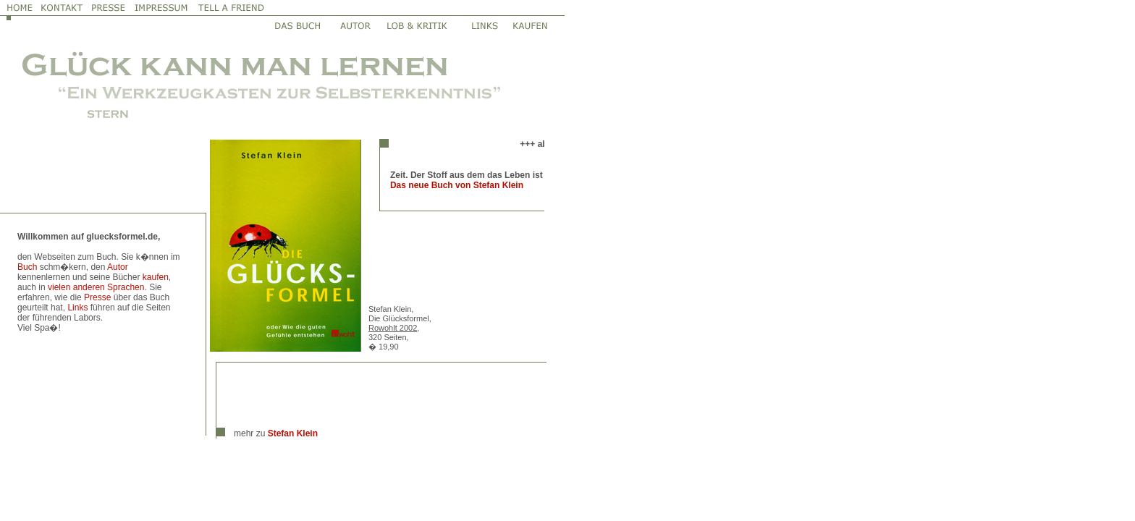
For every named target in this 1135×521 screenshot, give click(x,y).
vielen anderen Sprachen (96, 287)
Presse (97, 297)
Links (77, 307)
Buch (27, 267)
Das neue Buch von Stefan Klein (456, 185)
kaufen (156, 277)
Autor (117, 267)
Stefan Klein (293, 433)
